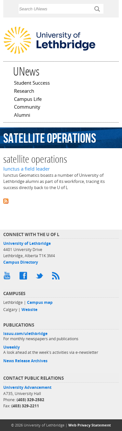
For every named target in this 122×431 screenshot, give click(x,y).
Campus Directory (20, 262)
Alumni (22, 115)
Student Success (32, 83)
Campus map (40, 302)
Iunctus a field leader (26, 168)
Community (27, 107)
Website (29, 309)
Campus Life (28, 99)
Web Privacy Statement (89, 425)
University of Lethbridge (27, 243)
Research (24, 91)
